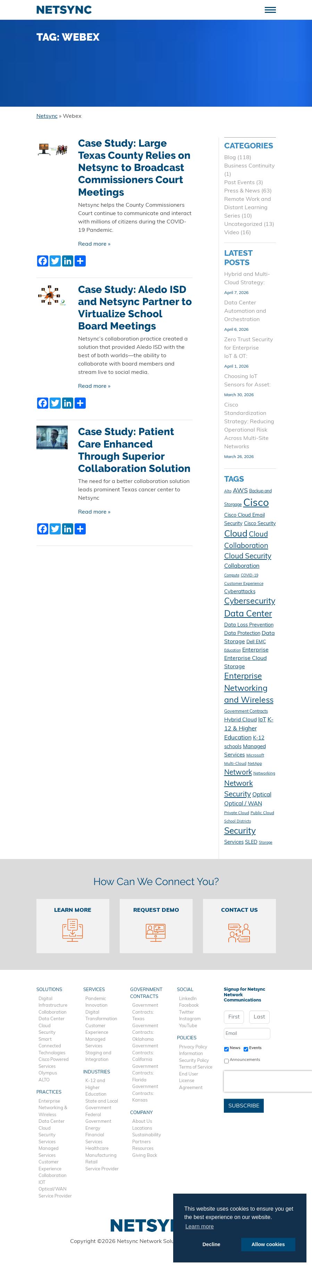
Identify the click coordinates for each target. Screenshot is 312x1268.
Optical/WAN (53, 1189)
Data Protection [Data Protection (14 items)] (242, 633)
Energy (92, 1128)
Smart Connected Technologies (52, 1046)
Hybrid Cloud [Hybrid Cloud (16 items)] (240, 720)
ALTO (44, 1080)
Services (47, 1142)
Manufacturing (101, 1155)
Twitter (186, 1012)
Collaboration (53, 1012)
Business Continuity (249, 166)
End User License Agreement (191, 1081)
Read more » (94, 244)
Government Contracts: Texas (145, 1012)
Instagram (190, 1019)
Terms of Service (195, 1067)
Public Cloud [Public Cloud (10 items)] (262, 813)
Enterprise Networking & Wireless (53, 1108)
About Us (142, 1121)
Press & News (242, 191)
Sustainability (146, 1135)
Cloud (45, 1026)
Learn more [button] (199, 1226)
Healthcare (97, 1148)
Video (231, 233)
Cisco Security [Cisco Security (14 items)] (260, 523)
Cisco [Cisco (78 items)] (256, 503)
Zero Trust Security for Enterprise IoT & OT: (248, 348)
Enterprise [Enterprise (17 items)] (255, 650)
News (235, 1048)
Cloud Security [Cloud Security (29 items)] (247, 556)
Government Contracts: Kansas (145, 1094)
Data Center (52, 1019)
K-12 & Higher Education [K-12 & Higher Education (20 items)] (248, 729)
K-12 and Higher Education (96, 1088)
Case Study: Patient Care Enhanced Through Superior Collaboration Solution (134, 450)
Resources (142, 1148)
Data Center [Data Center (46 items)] (248, 614)
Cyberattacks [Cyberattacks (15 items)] (239, 592)
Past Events (239, 183)
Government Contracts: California (145, 1053)
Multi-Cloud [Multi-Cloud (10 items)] (235, 764)
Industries (96, 1072)
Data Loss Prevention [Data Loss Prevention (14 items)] (248, 625)
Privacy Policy (193, 1047)
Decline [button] (211, 1244)
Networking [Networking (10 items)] (264, 773)
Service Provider (55, 1196)
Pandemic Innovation (96, 1002)
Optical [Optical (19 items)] (261, 795)
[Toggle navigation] (273, 9)
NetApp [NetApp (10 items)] (255, 764)
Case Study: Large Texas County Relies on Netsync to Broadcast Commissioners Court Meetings (134, 167)
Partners (141, 1142)
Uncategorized (243, 224)
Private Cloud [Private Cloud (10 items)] (236, 813)
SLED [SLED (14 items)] (251, 842)
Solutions (49, 990)
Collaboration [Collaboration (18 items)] (242, 566)
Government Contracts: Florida (145, 1073)
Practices (48, 1092)
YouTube (188, 1026)
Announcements (245, 1060)
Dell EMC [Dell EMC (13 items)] (256, 642)
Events (255, 1048)
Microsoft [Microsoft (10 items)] (255, 755)
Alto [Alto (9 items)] (227, 491)
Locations (142, 1128)
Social (185, 990)
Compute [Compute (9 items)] (231, 576)
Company (141, 1113)
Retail (91, 1162)
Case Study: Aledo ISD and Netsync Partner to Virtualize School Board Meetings (135, 308)
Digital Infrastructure (53, 1002)
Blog (230, 158)
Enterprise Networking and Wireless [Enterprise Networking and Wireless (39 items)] (248, 689)
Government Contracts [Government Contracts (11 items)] (246, 712)
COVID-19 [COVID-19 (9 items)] (249, 576)
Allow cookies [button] (268, 1244)
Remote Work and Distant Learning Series (247, 208)
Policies (186, 1038)
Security (47, 1032)
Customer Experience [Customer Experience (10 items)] (243, 584)
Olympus (48, 1073)
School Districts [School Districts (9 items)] (237, 822)
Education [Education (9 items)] (232, 651)
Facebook (189, 1005)
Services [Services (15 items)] (234, 842)
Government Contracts (146, 993)
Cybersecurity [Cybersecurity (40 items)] (249, 602)
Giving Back (144, 1155)
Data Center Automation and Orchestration (245, 311)
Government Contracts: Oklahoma (145, 1033)
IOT (42, 1182)
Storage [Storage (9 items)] (265, 843)
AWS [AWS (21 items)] (240, 491)
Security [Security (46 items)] (240, 831)
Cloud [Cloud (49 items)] (235, 534)
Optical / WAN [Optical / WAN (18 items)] (243, 804)
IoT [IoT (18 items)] (262, 720)
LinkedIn (188, 999)
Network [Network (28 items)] (238, 772)
